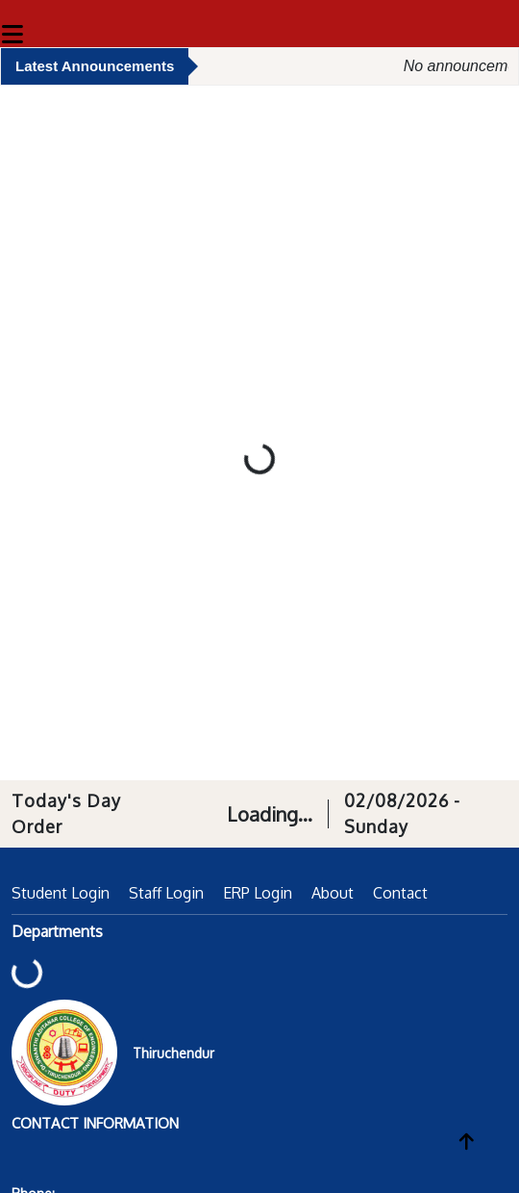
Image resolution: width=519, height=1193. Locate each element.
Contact (400, 892)
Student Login (61, 892)
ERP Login (257, 892)
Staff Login (166, 892)
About (332, 892)
